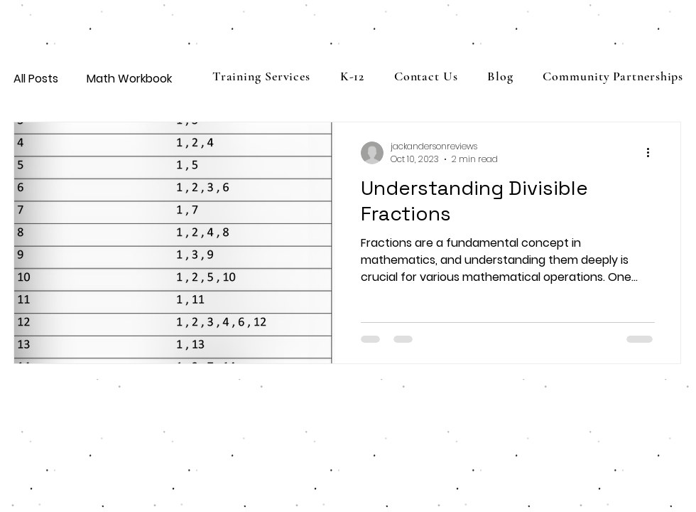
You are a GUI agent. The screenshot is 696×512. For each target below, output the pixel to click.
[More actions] (652, 152)
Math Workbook (129, 79)
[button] (352, 76)
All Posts (35, 79)
